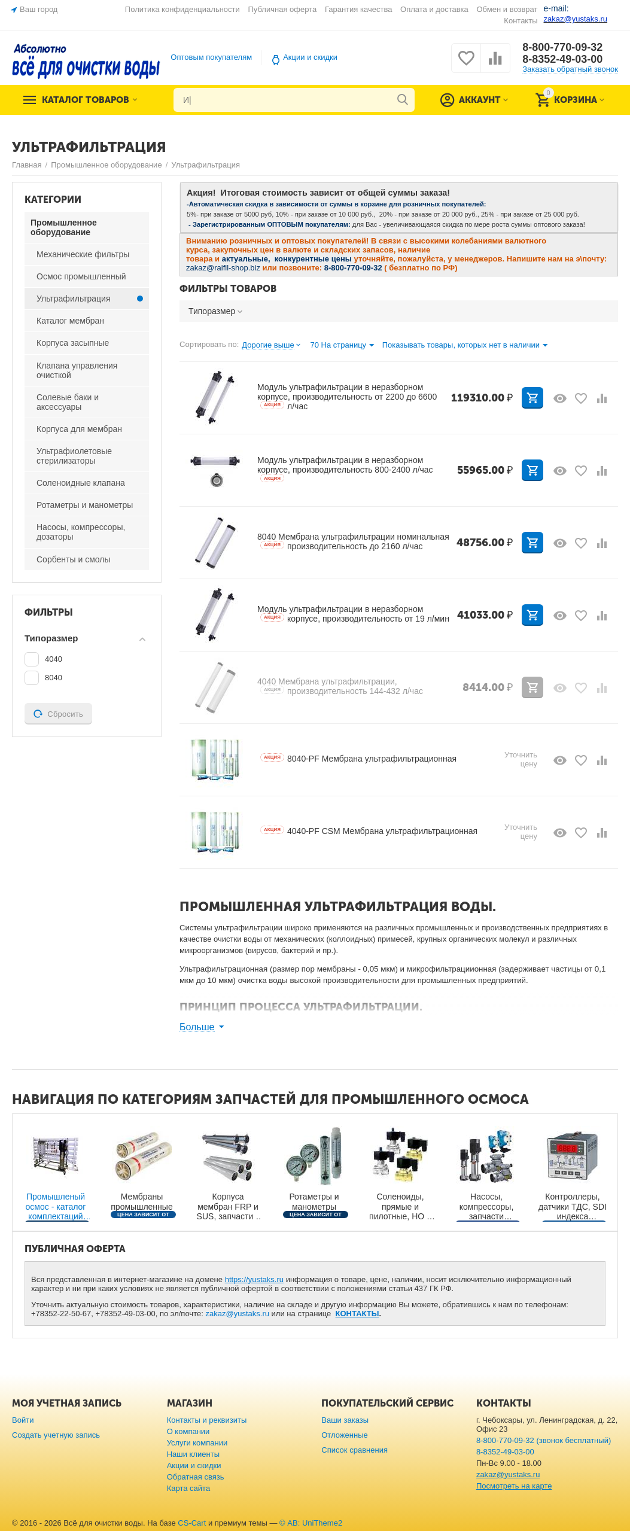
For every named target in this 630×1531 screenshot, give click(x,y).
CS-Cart (192, 1522)
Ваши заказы (345, 1420)
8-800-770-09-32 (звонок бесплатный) (543, 1440)
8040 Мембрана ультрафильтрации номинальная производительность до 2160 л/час (353, 541)
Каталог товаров (85, 100)
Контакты (520, 20)
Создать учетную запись (56, 1434)
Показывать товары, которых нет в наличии (464, 346)
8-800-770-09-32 (562, 47)
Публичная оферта (282, 9)
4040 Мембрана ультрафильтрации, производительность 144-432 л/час (340, 686)
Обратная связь (195, 1476)
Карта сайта (189, 1488)
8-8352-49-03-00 (562, 59)
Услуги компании (197, 1442)
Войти (23, 1420)
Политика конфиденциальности (182, 9)
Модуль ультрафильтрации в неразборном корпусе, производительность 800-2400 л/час (345, 468)
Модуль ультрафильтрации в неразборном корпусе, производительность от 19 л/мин (353, 613)
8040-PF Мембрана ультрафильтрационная (358, 758)
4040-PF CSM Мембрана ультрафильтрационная (368, 831)
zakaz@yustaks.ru (237, 1313)
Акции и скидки (310, 57)
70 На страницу (342, 346)
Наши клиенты (193, 1454)
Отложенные (344, 1434)
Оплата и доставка (434, 9)
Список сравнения (354, 1449)
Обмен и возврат (506, 9)
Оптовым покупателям (211, 57)
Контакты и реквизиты (207, 1420)
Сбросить (58, 714)
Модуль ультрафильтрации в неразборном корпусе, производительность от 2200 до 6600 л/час (347, 396)
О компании (188, 1431)
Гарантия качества (358, 9)
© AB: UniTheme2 (310, 1522)
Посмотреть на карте (514, 1485)
